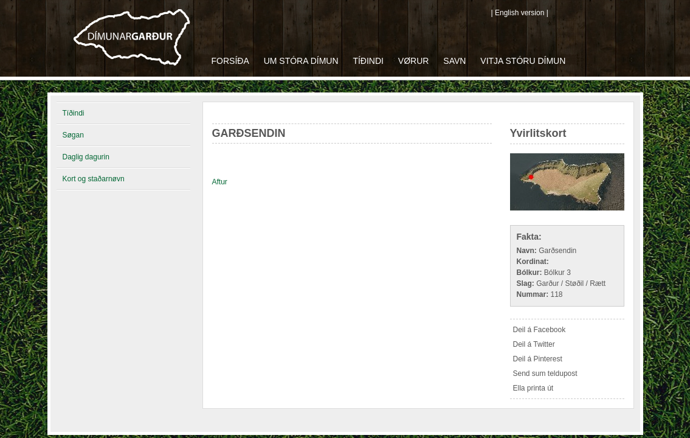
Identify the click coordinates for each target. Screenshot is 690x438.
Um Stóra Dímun (301, 61)
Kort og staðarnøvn (94, 179)
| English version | (519, 13)
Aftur (219, 182)
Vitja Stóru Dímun (522, 61)
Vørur (413, 61)
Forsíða (230, 61)
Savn (454, 61)
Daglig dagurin (86, 157)
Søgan (73, 135)
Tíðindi (368, 61)
